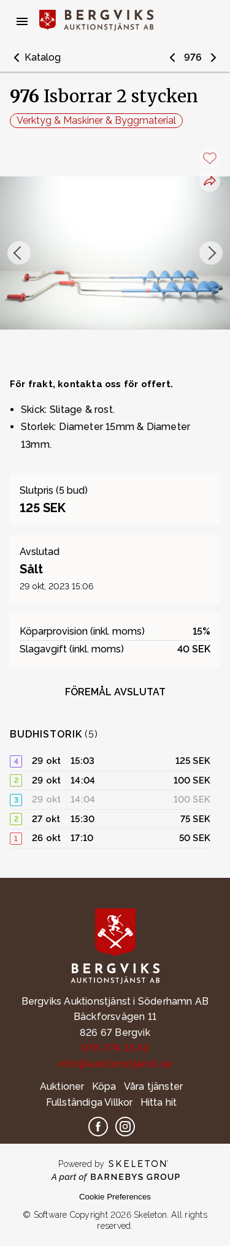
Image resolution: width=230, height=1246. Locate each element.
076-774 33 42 (115, 1048)
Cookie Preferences (115, 1196)
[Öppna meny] (22, 21)
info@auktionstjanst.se (115, 1064)
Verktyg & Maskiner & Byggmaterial (96, 120)
